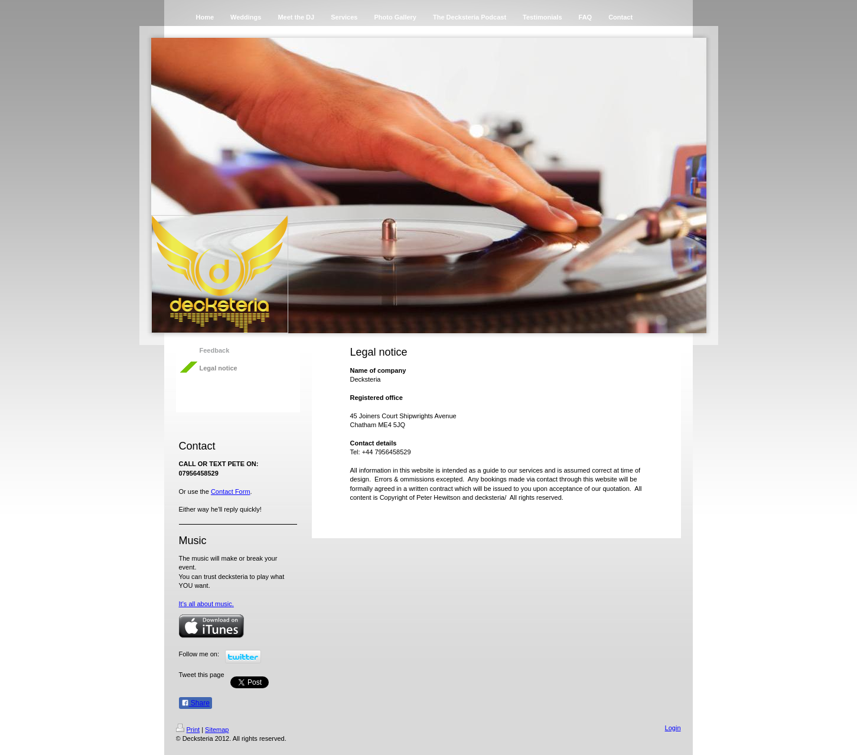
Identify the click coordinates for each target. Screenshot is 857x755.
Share (195, 703)
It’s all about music (205, 603)
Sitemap (217, 729)
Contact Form (230, 491)
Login (673, 727)
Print (188, 729)
